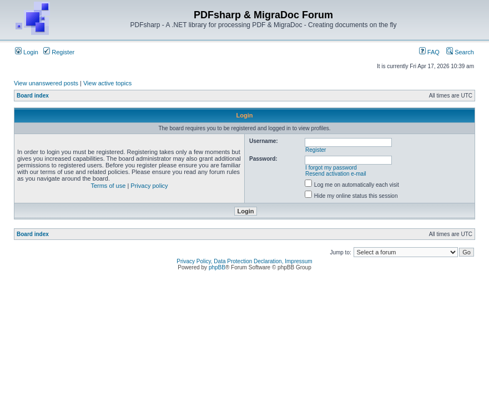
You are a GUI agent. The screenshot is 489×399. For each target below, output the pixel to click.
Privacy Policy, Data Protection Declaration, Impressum (244, 261)
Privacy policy (149, 185)
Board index (33, 96)
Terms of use (107, 185)
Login (26, 52)
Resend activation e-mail (335, 174)
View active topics (107, 83)
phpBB (217, 267)
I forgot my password (331, 168)
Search (460, 52)
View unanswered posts (46, 83)
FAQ (429, 52)
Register (58, 52)
